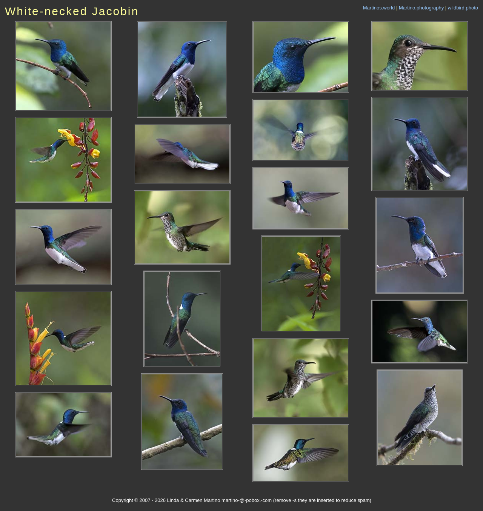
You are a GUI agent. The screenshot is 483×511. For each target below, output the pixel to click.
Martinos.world (379, 8)
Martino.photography (421, 8)
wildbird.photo (463, 8)
